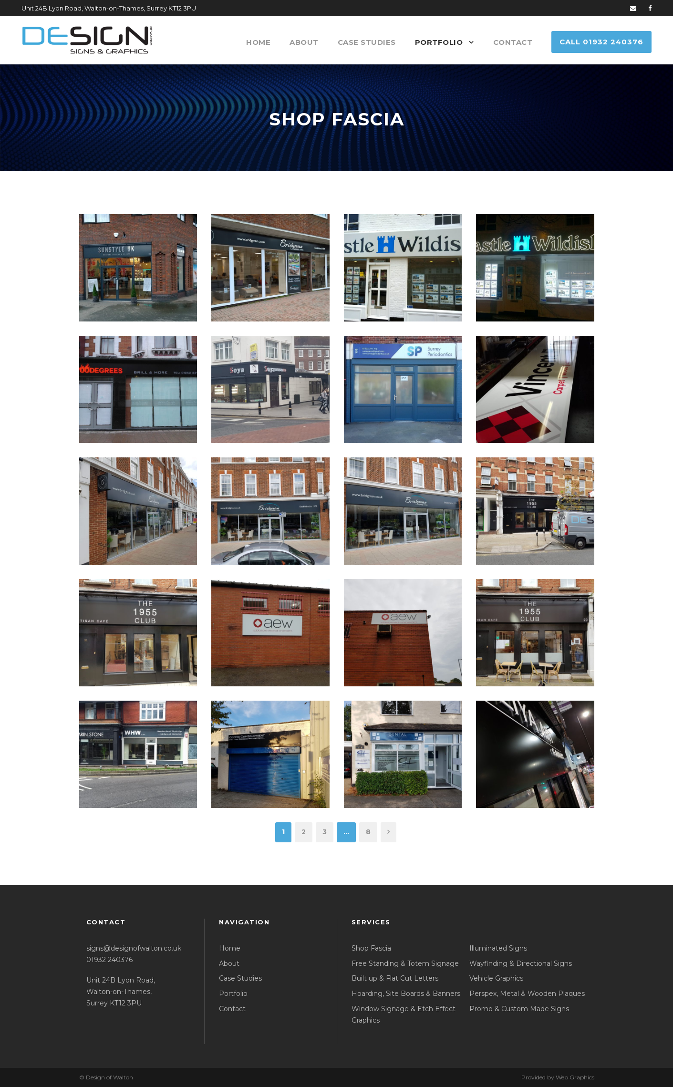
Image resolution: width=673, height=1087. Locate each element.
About (304, 42)
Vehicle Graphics (496, 978)
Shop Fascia (371, 948)
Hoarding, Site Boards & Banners (406, 993)
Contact (513, 42)
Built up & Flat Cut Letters (395, 978)
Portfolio (439, 42)
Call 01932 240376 (601, 41)
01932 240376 (109, 959)
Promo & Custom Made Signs (519, 1008)
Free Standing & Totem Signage (405, 963)
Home (258, 42)
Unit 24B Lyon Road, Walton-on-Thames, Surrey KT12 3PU (120, 991)
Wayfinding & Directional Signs (520, 963)
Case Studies (367, 42)
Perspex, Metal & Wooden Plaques (527, 993)
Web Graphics (575, 1077)
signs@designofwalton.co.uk (133, 948)
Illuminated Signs (498, 948)
